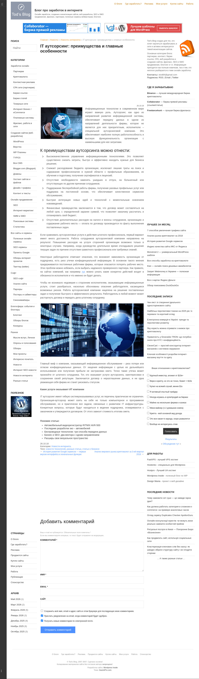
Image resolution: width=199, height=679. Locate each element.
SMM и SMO (19, 216)
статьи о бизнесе (91, 449)
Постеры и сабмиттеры (24, 294)
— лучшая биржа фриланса (168, 110)
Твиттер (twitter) (21, 266)
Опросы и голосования (24, 343)
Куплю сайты (176, 3)
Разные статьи (20, 381)
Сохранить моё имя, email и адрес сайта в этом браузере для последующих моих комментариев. (89, 611)
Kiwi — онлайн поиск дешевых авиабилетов (169, 266)
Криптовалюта (20, 76)
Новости (54, 40)
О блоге (118, 3)
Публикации (17, 577)
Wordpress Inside (155, 475)
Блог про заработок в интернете (58, 10)
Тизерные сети (20, 104)
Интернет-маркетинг (23, 210)
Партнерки (18, 71)
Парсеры (17, 289)
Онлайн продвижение (22, 199)
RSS (161, 77)
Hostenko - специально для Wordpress (166, 465)
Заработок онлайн (20, 66)
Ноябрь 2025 (17, 626)
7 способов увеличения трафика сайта (166, 230)
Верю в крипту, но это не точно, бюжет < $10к (171, 381)
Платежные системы (23, 117)
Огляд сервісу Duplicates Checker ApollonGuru (170, 515)
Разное (14, 332)
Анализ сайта (20, 284)
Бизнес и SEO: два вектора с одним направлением (71, 435)
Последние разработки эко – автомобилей (67, 428)
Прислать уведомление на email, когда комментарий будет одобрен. (73, 616)
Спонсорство (17, 582)
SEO (15, 205)
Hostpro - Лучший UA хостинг (161, 470)
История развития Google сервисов (165, 241)
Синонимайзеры (21, 300)
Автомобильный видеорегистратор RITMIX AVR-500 (72, 425)
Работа (189, 3)
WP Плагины (19, 152)
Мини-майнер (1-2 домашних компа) (166, 408)
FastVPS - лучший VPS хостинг (162, 459)
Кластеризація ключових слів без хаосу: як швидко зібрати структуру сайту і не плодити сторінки (169, 549)
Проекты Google (21, 252)
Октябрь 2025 (18, 631)
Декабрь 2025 (18, 621)
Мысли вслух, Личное (24, 337)
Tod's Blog (21, 10)
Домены (17, 174)
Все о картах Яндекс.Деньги (161, 280)
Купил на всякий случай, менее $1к (166, 386)
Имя (43, 574)
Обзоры (17, 348)
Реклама (148, 3)
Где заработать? (133, 3)
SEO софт (18, 278)
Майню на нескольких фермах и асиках (168, 402)
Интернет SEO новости (24, 370)
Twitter (175, 77)
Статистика (19, 227)
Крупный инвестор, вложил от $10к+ (166, 375)
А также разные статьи (171, 558)
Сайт (43, 599)
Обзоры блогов (20, 320)
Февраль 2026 (18, 610)
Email (44, 587)
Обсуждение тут (171, 444)
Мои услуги (161, 3)
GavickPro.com (105, 670)
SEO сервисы (20, 247)
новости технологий (56, 449)
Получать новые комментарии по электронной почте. (66, 621)
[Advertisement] (92, 79)
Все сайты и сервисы (21, 233)
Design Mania (153, 481)
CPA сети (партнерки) (24, 87)
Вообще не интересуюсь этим (163, 424)
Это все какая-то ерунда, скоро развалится (170, 419)
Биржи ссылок (20, 93)
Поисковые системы (23, 221)
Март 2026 (16, 604)
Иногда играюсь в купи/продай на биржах (169, 397)
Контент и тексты (21, 193)
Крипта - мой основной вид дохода (166, 413)
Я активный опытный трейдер (163, 392)
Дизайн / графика (22, 188)
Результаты (171, 439)
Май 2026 (15, 599)
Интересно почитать (23, 359)
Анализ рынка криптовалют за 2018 (165, 235)
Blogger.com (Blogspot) (24, 168)
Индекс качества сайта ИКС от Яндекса (167, 246)
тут (83, 271)
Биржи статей (20, 98)
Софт (13, 273)
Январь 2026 (17, 615)
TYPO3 (16, 157)
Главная (44, 40)
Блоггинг (17, 315)
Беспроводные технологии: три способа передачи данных (75, 431)
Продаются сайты (20, 555)
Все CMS (17, 163)
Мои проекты (19, 354)
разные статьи (74, 449)
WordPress (18, 141)
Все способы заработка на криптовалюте (167, 260)
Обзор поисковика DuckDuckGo (163, 285)
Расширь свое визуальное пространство (66, 438)
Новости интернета (70, 40)
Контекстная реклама (24, 82)
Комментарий (48, 540)
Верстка (17, 147)
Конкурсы (18, 326)
